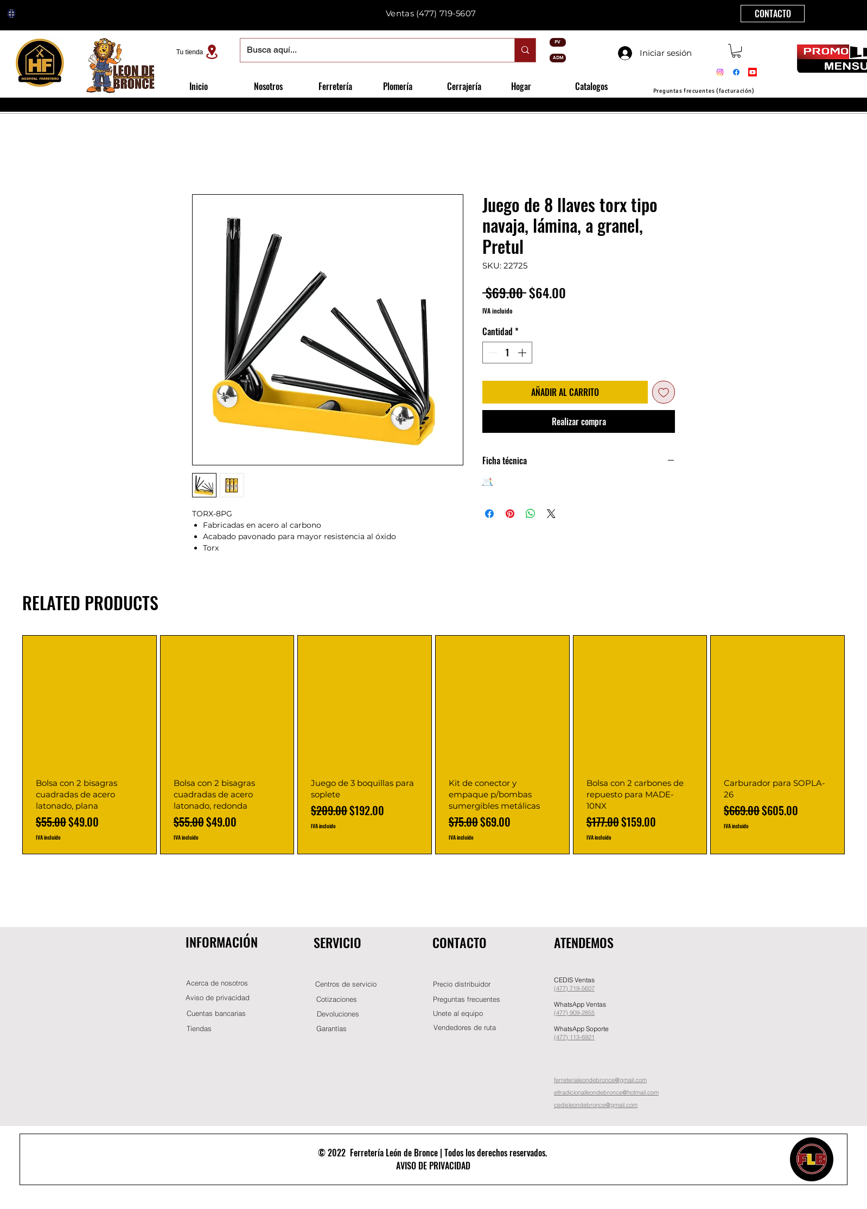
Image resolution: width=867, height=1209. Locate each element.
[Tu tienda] (198, 51)
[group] (433, 745)
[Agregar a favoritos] (663, 392)
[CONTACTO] (773, 13)
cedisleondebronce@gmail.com (595, 1105)
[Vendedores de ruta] (464, 1027)
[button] (736, 50)
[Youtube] (752, 72)
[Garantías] (331, 1028)
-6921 (587, 1037)
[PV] (558, 42)
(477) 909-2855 (574, 1012)
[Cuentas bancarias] (216, 1013)
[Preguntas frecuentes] (466, 999)
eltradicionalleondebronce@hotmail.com (606, 1092)
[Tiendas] (199, 1028)
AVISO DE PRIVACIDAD (433, 1165)
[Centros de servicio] (346, 984)
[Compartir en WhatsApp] (530, 513)
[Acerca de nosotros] (217, 983)
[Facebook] (736, 72)
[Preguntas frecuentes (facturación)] (703, 91)
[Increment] (523, 352)
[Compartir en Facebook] (489, 513)
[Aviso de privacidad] (218, 997)
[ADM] (558, 58)
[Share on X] (551, 513)
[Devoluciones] (338, 1014)
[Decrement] (491, 352)
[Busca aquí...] (369, 50)
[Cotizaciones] (336, 999)
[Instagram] (720, 72)
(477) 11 (565, 1037)
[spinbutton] (507, 352)
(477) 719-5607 (446, 13)
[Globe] (11, 13)
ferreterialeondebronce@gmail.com (600, 1080)
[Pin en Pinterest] (510, 513)
